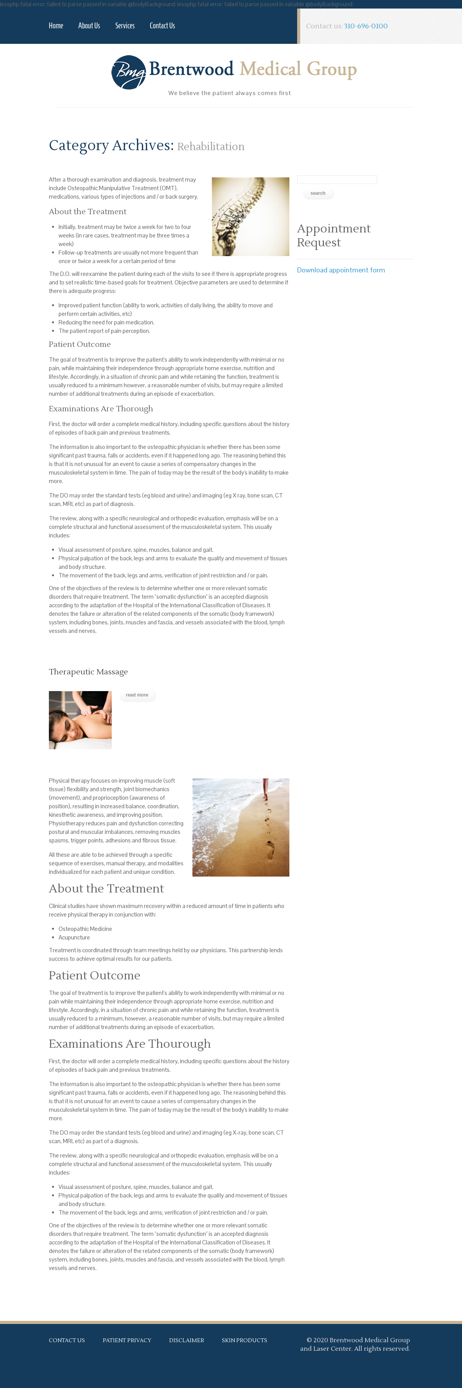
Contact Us (162, 25)
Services (125, 25)
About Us (89, 25)
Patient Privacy (127, 1340)
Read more (137, 695)
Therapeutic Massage (88, 672)
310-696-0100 (366, 26)
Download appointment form (341, 269)
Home (56, 25)
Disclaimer (186, 1340)
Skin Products (244, 1340)
